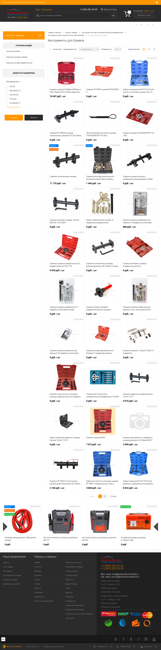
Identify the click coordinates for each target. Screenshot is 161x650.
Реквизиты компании (73, 562)
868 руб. (129, 227)
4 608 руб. (93, 488)
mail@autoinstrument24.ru (125, 574)
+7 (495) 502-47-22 (112, 565)
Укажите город (21, 17)
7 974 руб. (93, 444)
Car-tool (14, 95)
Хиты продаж (8, 567)
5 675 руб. (130, 401)
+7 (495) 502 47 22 (32, 647)
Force (13, 99)
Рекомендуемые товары (12, 575)
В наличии (57, 49)
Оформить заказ (144, 15)
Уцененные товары (10, 580)
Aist (12, 86)
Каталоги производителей (43, 601)
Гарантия (37, 588)
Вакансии (69, 592)
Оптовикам (69, 597)
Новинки (6, 562)
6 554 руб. (57, 270)
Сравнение (103, 647)
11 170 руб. (58, 183)
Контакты (38, 567)
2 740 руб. (57, 488)
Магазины (38, 571)
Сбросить (33, 117)
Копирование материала (74, 610)
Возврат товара (71, 584)
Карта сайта (69, 618)
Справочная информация (74, 605)
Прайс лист (69, 580)
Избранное (126, 647)
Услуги (67, 588)
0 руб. (91, 96)
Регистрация (46, 9)
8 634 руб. (130, 488)
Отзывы (37, 584)
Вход (38, 9)
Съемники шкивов (13, 51)
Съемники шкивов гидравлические (19, 63)
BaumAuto (15, 91)
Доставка (37, 575)
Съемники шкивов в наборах (17, 57)
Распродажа (7, 571)
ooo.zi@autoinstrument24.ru (125, 576)
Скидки (37, 580)
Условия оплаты (71, 571)
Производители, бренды (74, 567)
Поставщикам (70, 601)
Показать (13, 117)
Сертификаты (39, 597)
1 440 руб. (93, 183)
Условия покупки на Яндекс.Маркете (79, 614)
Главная (37, 562)
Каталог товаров (24, 35)
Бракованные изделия (11, 584)
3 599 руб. (130, 444)
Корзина (149, 647)
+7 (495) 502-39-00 (88, 9)
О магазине (38, 592)
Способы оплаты (71, 575)
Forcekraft (15, 103)
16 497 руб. (58, 96)
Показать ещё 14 (13, 107)
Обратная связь (110, 9)
